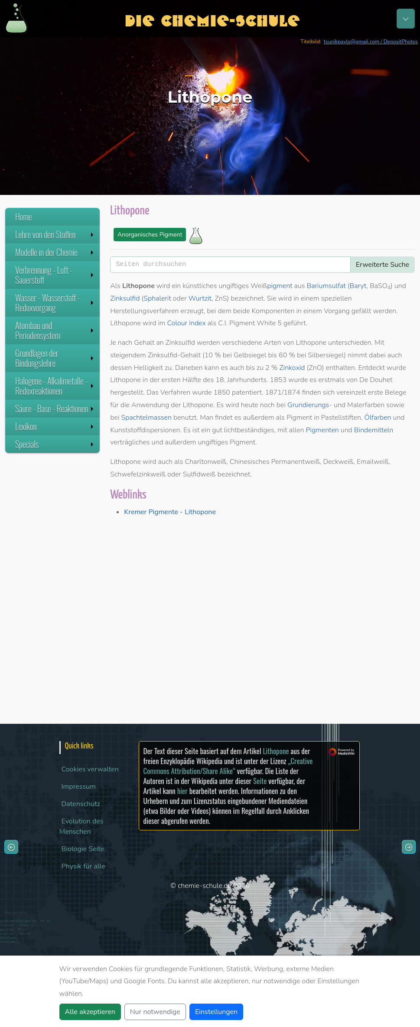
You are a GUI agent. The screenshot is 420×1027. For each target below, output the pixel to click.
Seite (260, 780)
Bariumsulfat (326, 286)
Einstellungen (216, 1012)
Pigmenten (322, 430)
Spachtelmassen (146, 417)
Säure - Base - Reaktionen (55, 408)
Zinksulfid (125, 298)
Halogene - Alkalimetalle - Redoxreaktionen (55, 385)
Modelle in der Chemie (55, 252)
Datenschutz (81, 804)
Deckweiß (338, 462)
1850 (222, 392)
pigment (279, 286)
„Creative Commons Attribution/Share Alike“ (228, 765)
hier (182, 790)
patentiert (247, 392)
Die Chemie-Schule (212, 18)
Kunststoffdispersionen (145, 430)
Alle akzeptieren (90, 1012)
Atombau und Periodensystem (55, 330)
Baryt (358, 286)
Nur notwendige (155, 1012)
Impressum (79, 786)
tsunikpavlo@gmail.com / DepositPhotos (371, 41)
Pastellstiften (341, 417)
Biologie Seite (83, 849)
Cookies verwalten (90, 769)
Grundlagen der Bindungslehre (55, 358)
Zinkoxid (292, 368)
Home (23, 216)
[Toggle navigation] (406, 19)
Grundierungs (308, 405)
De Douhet (375, 380)
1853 (278, 380)
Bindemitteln (373, 430)
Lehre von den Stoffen (55, 234)
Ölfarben (377, 417)
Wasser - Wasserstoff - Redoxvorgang (55, 302)
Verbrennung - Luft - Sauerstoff (55, 274)
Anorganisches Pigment (149, 234)
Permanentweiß (295, 462)
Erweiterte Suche (382, 264)
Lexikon (55, 426)
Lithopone (276, 750)
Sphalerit (157, 298)
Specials (55, 443)
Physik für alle (83, 866)
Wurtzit (200, 298)
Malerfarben (365, 405)
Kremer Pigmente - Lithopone (170, 512)
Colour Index (186, 323)
